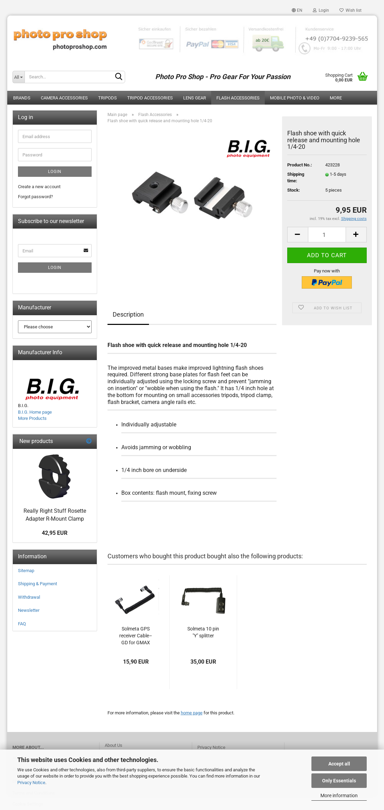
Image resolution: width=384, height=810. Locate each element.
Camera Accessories (64, 97)
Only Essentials (339, 780)
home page (192, 712)
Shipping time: (295, 177)
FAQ (22, 623)
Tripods (107, 97)
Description (128, 314)
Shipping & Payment (37, 583)
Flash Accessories (238, 97)
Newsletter (28, 610)
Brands (21, 97)
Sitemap (26, 570)
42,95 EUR (54, 533)
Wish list (350, 10)
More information (339, 795)
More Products (32, 418)
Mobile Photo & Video (294, 97)
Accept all (339, 763)
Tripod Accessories (150, 97)
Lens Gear (194, 97)
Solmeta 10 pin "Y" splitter (203, 632)
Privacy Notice (31, 782)
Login (321, 10)
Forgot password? (35, 196)
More (336, 97)
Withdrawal (29, 597)
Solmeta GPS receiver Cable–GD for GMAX (135, 635)
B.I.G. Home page (35, 412)
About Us (113, 745)
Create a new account (39, 186)
